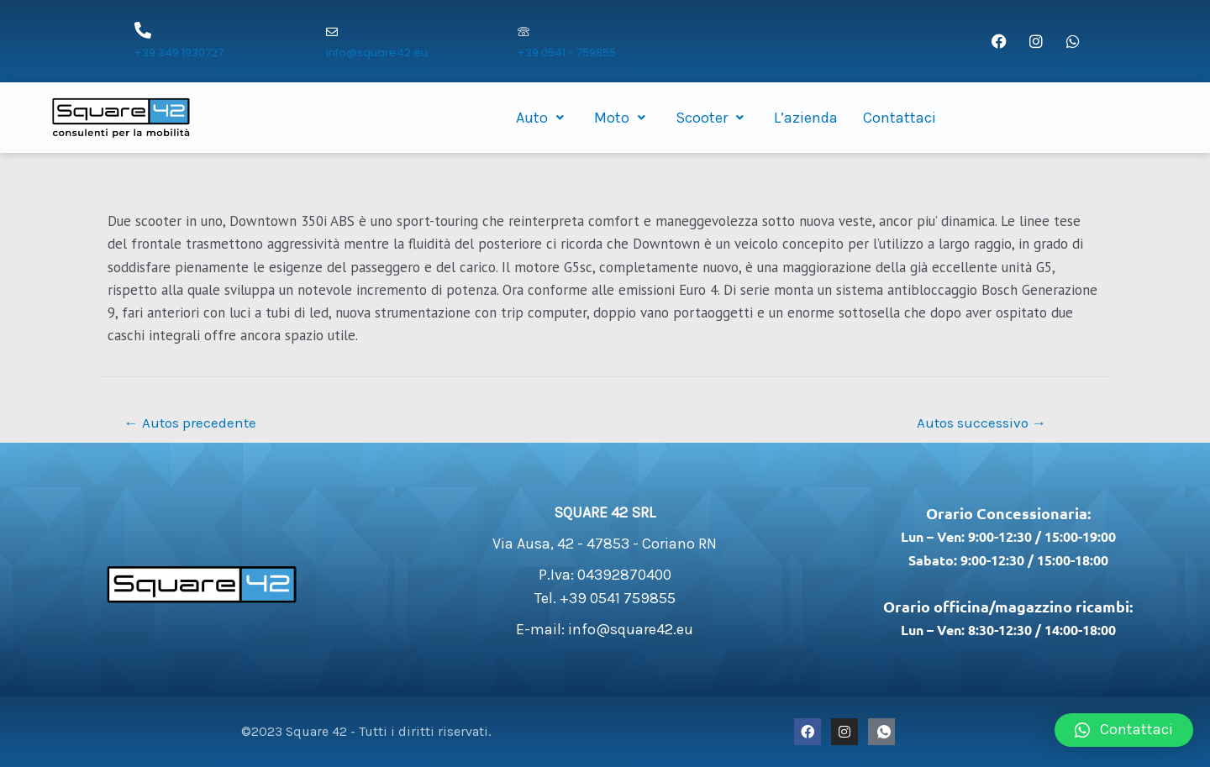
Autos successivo (981, 422)
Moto (622, 117)
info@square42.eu (377, 52)
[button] (1124, 730)
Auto (542, 117)
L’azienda (806, 117)
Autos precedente (190, 422)
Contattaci (899, 117)
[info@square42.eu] (332, 33)
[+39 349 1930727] (142, 30)
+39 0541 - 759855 (567, 52)
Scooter (712, 117)
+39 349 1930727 (179, 52)
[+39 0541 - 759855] (523, 33)
